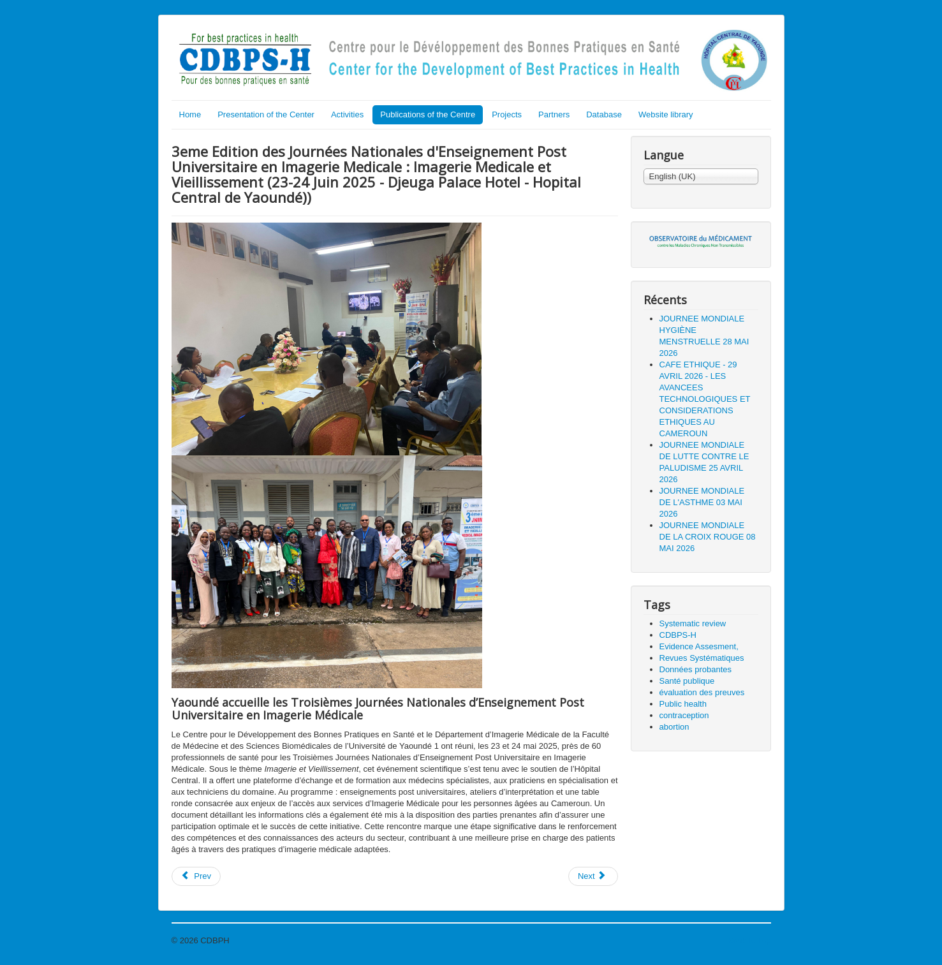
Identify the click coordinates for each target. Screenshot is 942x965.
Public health (683, 704)
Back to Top (749, 940)
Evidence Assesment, (699, 646)
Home (190, 114)
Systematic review (692, 623)
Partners (554, 114)
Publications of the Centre (427, 114)
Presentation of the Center (265, 114)
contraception (684, 715)
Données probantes (695, 669)
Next (592, 876)
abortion (674, 727)
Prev (196, 876)
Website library (665, 114)
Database (604, 114)
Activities (347, 114)
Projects (507, 114)
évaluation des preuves (702, 692)
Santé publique (687, 681)
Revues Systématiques (701, 658)
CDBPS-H (678, 635)
